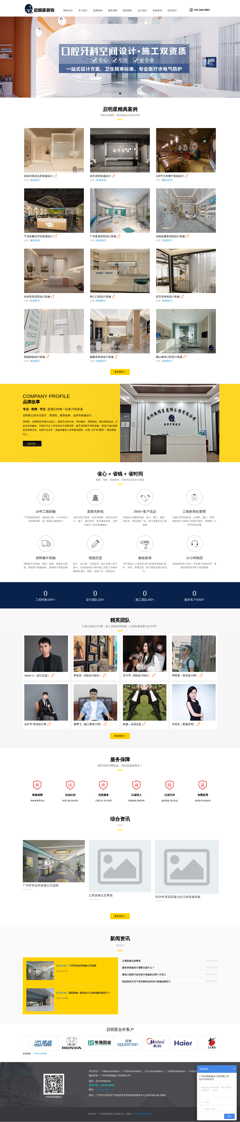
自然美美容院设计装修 (39, 297)
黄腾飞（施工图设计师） (91, 724)
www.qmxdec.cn (104, 1089)
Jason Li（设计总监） (39, 675)
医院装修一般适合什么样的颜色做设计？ (89, 992)
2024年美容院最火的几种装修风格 (177, 897)
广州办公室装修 (40, 1053)
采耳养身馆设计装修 (170, 297)
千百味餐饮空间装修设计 (41, 236)
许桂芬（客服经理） (186, 724)
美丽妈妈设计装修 (37, 357)
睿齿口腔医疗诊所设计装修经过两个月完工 (144, 974)
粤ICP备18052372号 (143, 1114)
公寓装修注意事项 (101, 895)
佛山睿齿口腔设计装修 (171, 357)
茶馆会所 (101, 180)
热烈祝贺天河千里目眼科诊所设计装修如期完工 (146, 981)
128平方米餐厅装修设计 (172, 176)
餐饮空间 (167, 180)
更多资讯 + (120, 916)
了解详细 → (32, 443)
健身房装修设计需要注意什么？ (138, 967)
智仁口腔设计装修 (103, 297)
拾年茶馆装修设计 (103, 176)
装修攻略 (61, 965)
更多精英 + (120, 736)
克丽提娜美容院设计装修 (173, 236)
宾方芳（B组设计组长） (139, 675)
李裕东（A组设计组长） (90, 675)
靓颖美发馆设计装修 (104, 357)
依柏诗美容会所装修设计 (41, 176)
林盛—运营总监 (134, 724)
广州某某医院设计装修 (105, 236)
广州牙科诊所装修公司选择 (41, 885)
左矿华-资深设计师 (37, 724)
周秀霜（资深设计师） (187, 675)
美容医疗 (35, 180)
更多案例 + (120, 371)
